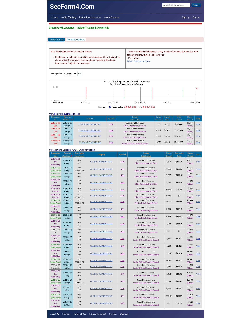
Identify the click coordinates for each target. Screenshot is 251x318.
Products (66, 314)
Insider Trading (68, 17)
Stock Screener (112, 17)
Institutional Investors (90, 17)
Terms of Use (80, 314)
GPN (111, 124)
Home (55, 17)
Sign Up (186, 17)
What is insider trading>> (138, 61)
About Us (54, 314)
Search (196, 5)
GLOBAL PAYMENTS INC (90, 124)
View (198, 124)
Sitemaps (124, 314)
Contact (112, 314)
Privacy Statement (97, 314)
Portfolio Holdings (75, 39)
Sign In (196, 17)
